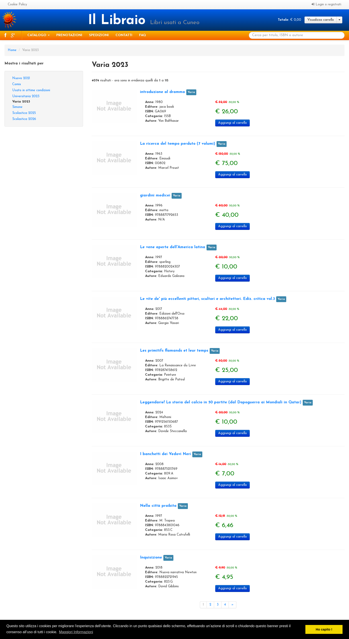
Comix (16, 84)
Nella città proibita (158, 506)
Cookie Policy (17, 4)
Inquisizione (151, 557)
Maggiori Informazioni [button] (76, 632)
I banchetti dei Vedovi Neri (165, 454)
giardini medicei (155, 195)
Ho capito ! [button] (324, 629)
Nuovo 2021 (21, 78)
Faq (142, 35)
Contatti (124, 35)
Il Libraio (119, 20)
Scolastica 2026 (24, 119)
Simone (17, 107)
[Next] (232, 604)
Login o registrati (326, 4)
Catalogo (38, 35)
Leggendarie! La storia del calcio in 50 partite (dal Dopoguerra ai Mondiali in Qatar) (220, 402)
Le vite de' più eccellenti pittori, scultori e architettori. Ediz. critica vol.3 (207, 299)
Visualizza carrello (320, 20)
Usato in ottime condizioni (31, 90)
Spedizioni (99, 35)
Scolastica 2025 (24, 113)
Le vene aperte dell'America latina (172, 247)
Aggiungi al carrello (232, 123)
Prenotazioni (69, 35)
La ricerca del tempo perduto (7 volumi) (177, 144)
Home (12, 50)
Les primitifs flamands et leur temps (174, 350)
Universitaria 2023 (25, 96)
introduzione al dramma (162, 92)
